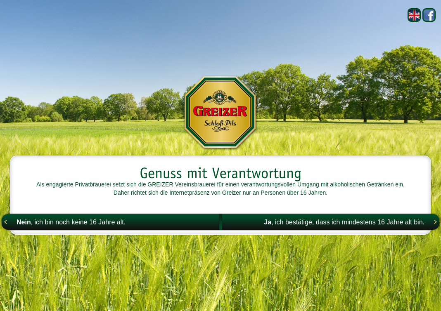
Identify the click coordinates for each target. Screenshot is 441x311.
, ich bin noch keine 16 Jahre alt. (71, 222)
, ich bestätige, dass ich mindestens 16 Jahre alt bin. (344, 222)
